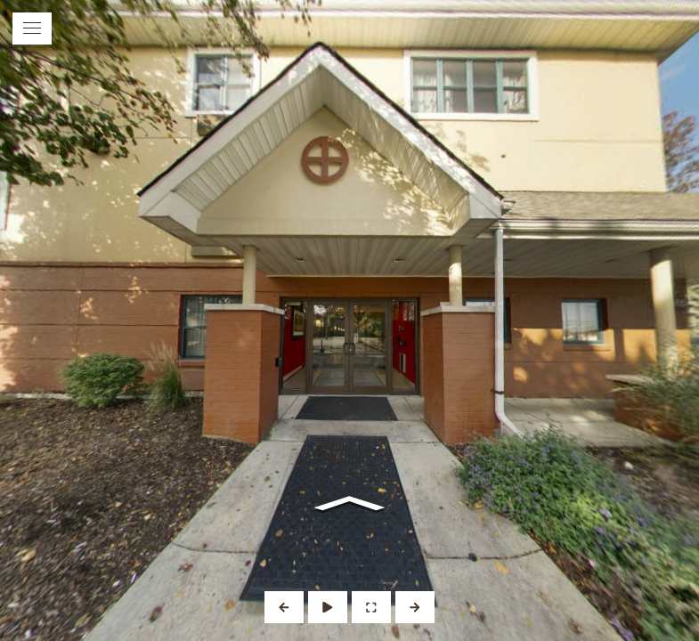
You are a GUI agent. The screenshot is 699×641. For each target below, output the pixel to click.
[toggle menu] (32, 28)
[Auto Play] (327, 607)
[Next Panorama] (415, 607)
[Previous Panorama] (284, 607)
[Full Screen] (371, 607)
